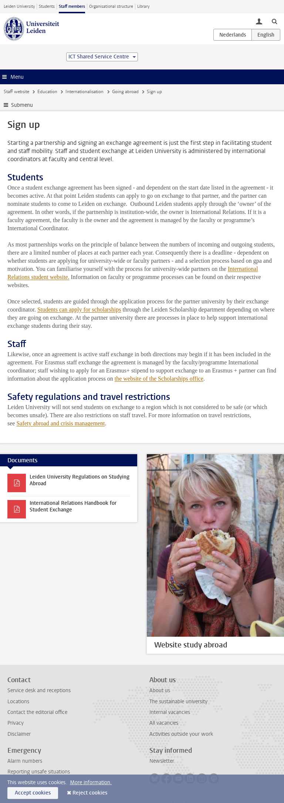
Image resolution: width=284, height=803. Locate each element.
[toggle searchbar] (274, 21)
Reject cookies (89, 792)
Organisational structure (111, 6)
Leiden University (19, 6)
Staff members (72, 6)
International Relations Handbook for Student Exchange (73, 506)
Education (47, 92)
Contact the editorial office (37, 712)
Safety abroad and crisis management (60, 423)
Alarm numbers (24, 761)
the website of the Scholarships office (159, 378)
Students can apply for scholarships (79, 309)
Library (143, 6)
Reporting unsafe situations (38, 771)
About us (159, 690)
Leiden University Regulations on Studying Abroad (79, 480)
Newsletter (161, 761)
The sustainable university (178, 701)
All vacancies (163, 723)
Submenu (22, 105)
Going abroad (125, 92)
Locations (18, 701)
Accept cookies (33, 792)
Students (47, 6)
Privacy (15, 723)
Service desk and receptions (39, 690)
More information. (91, 782)
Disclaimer (19, 734)
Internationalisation (84, 92)
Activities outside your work (181, 734)
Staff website (16, 92)
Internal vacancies (169, 712)
